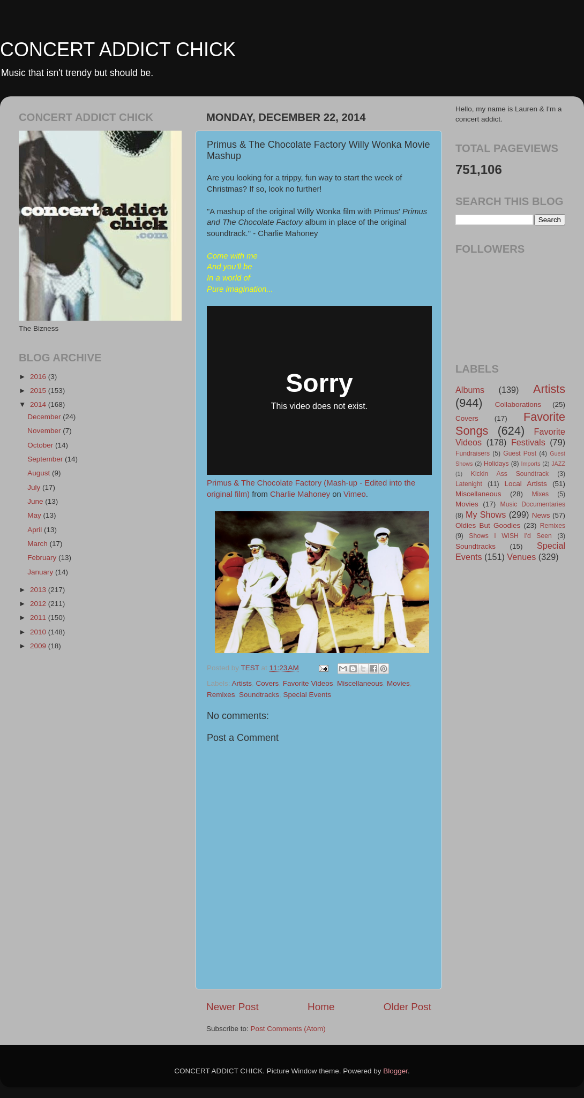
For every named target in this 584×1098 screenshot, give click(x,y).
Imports (531, 463)
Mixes (540, 494)
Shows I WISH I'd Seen (510, 536)
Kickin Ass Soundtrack (510, 474)
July (34, 487)
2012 (39, 604)
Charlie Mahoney (300, 494)
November (45, 431)
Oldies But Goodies (487, 525)
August (39, 473)
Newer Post (232, 1006)
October (41, 445)
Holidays (496, 463)
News (541, 515)
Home (321, 1006)
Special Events (307, 695)
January (41, 572)
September (46, 459)
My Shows (486, 514)
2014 (39, 404)
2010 (39, 632)
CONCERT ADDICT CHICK (118, 49)
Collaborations (518, 404)
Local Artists (525, 484)
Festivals (528, 442)
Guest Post (519, 453)
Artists (242, 683)
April (35, 530)
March (38, 544)
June (36, 501)
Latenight (468, 484)
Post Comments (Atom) (288, 1029)
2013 (39, 590)
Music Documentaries (532, 504)
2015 (39, 391)
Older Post (407, 1006)
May (35, 515)
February (42, 558)
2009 (39, 646)
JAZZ (558, 463)
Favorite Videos (308, 683)
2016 (39, 377)
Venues (521, 557)
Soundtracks (259, 695)
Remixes (221, 695)
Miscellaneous (360, 683)
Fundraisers (472, 453)
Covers (267, 683)
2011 (39, 618)
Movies (398, 683)
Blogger (395, 1071)
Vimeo (354, 494)
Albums (469, 390)
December (45, 417)
